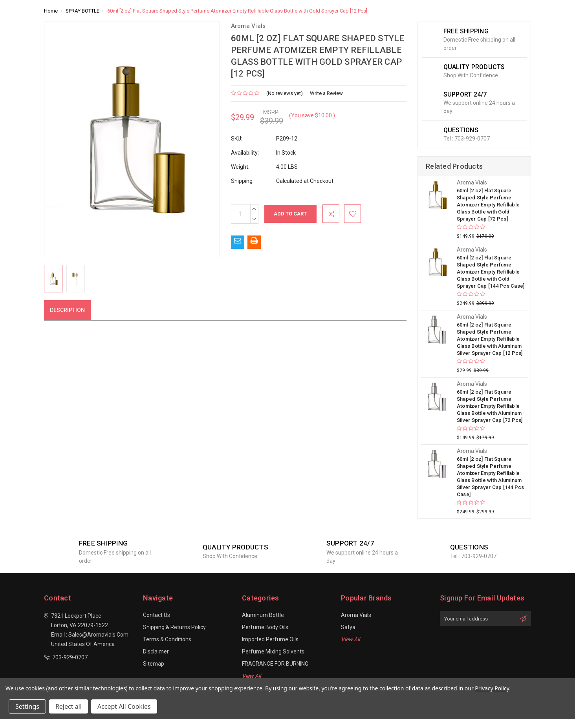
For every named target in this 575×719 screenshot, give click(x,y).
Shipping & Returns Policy (174, 627)
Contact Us (156, 615)
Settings (27, 706)
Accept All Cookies (124, 706)
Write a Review (326, 93)
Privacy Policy (492, 688)
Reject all (68, 706)
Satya (348, 627)
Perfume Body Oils (265, 627)
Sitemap (153, 664)
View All (251, 676)
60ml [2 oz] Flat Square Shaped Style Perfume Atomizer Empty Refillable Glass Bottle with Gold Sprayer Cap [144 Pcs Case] (491, 272)
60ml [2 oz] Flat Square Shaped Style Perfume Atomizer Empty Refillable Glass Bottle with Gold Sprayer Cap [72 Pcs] (488, 205)
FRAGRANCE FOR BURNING (275, 664)
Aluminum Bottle (263, 615)
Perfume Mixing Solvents (273, 651)
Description (67, 310)
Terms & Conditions (167, 639)
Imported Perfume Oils (270, 639)
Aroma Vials (356, 615)
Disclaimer (156, 651)
